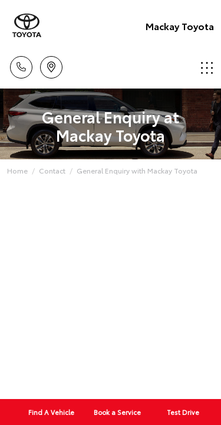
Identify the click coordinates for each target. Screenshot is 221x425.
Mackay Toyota (180, 25)
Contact (52, 170)
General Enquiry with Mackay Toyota (137, 170)
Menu (207, 67)
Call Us (21, 65)
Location (51, 65)
